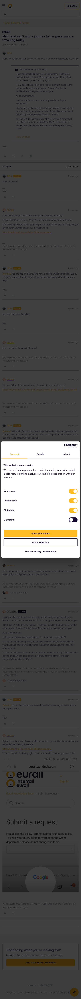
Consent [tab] (14, 454)
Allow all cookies (40, 533)
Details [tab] (40, 454)
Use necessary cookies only (40, 551)
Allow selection (40, 542)
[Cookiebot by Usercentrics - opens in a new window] (64, 446)
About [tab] (66, 454)
